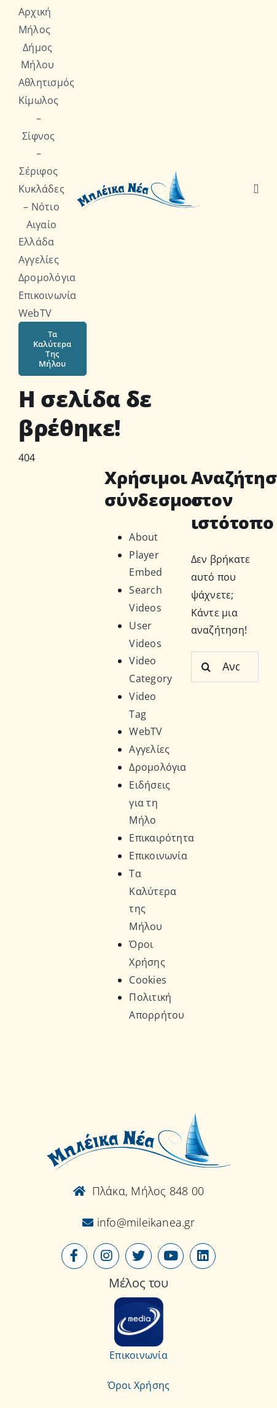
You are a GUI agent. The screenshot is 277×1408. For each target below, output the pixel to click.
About (143, 537)
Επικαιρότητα (161, 838)
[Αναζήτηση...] (225, 666)
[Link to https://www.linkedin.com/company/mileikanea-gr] (203, 1256)
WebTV (145, 731)
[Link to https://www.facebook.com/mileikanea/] (74, 1256)
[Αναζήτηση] (256, 189)
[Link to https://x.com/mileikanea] (138, 1256)
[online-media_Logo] (138, 1302)
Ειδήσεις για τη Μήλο (149, 802)
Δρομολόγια (157, 767)
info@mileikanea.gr (144, 1222)
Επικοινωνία (158, 855)
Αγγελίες (149, 749)
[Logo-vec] (138, 174)
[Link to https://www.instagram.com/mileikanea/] (106, 1256)
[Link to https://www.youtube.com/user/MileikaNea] (171, 1256)
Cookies (147, 980)
